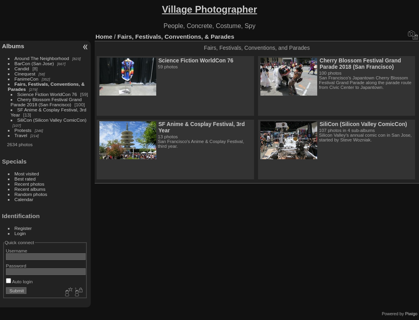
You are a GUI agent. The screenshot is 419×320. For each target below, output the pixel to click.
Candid (22, 68)
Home (103, 36)
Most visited (27, 173)
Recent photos (30, 183)
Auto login (19, 281)
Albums (13, 46)
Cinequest (25, 73)
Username (16, 250)
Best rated (25, 178)
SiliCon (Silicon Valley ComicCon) (52, 119)
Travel (21, 135)
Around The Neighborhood (42, 58)
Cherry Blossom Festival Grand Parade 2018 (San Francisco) (46, 102)
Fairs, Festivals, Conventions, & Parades (176, 36)
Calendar (24, 199)
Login (20, 233)
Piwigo (411, 313)
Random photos (31, 194)
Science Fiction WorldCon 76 (47, 94)
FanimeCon (27, 78)
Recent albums (30, 189)
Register (23, 228)
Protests (23, 130)
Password (16, 265)
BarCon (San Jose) (34, 63)
